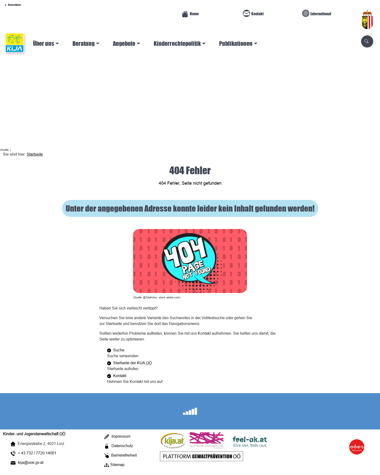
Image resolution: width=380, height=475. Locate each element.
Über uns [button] (43, 43)
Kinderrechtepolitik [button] (177, 43)
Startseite (35, 154)
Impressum (117, 436)
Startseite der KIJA (129, 363)
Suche (115, 350)
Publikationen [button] (236, 43)
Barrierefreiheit (120, 455)
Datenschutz (118, 445)
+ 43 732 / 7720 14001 (33, 453)
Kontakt (253, 13)
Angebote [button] (124, 43)
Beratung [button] (83, 43)
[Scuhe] (367, 41)
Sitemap (114, 464)
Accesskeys (12, 4)
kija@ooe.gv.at (27, 462)
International (316, 13)
